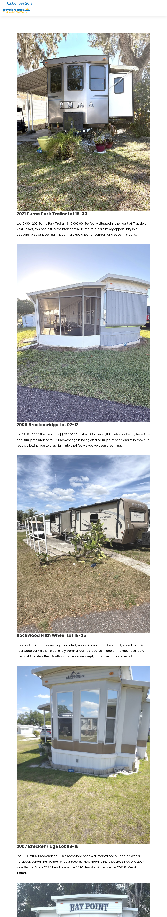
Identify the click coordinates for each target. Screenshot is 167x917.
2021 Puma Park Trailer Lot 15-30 (52, 214)
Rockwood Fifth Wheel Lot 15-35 (51, 635)
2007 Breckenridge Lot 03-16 (48, 846)
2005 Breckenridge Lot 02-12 (47, 425)
